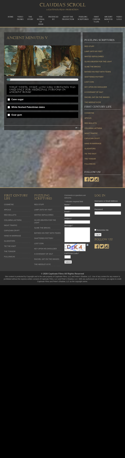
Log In (98, 235)
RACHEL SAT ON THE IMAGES (96, 97)
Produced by (53, 18)
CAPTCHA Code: (71, 253)
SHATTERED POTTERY (94, 77)
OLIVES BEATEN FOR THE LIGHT (98, 62)
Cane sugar (17, 99)
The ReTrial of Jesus (41, 20)
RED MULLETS (90, 123)
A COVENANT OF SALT (93, 92)
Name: (67, 205)
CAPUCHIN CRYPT (92, 138)
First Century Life (96, 19)
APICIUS (87, 118)
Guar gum (16, 115)
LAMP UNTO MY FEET (93, 51)
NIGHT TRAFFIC (91, 133)
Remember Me (103, 230)
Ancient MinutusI (108, 19)
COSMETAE (89, 113)
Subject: (68, 219)
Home (10, 17)
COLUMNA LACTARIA (93, 128)
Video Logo (119, 18)
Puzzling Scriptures (83, 18)
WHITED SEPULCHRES (94, 56)
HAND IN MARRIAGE (92, 144)
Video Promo (20, 18)
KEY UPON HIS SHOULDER (95, 87)
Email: (67, 212)
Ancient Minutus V (27, 38)
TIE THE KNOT (90, 154)
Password (99, 209)
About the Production (68, 18)
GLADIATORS (90, 149)
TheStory (30, 18)
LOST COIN (89, 82)
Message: (68, 225)
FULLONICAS (89, 164)
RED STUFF (89, 46)
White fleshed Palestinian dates (28, 107)
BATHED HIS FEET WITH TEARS (97, 72)
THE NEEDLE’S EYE (92, 102)
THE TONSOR (90, 159)
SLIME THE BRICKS (92, 67)
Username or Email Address (106, 201)
